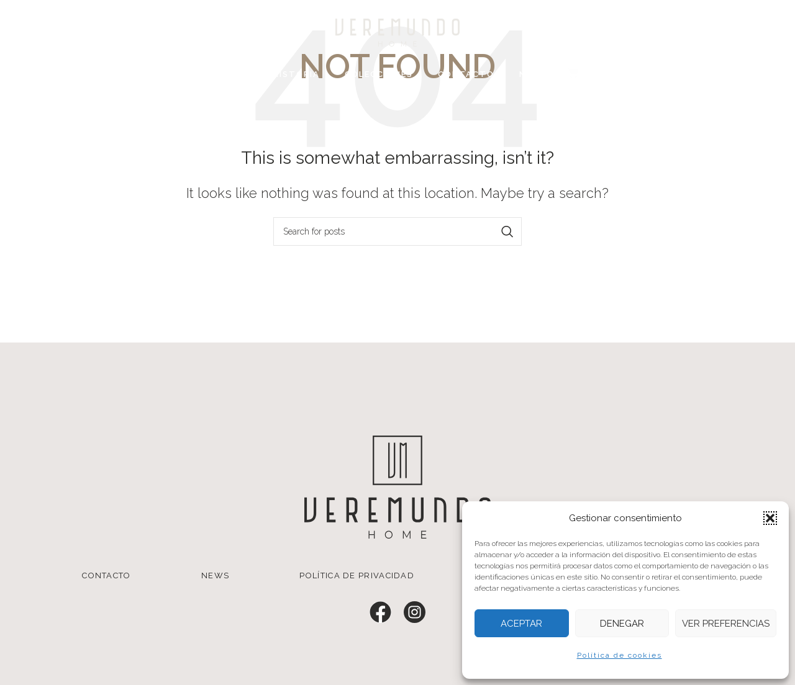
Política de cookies (619, 655)
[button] (770, 518)
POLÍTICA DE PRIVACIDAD (356, 575)
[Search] (397, 231)
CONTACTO (106, 575)
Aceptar (521, 623)
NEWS (215, 575)
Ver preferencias (726, 623)
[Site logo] (397, 31)
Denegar (622, 623)
